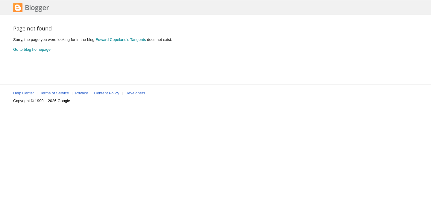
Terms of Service (54, 93)
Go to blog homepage (32, 49)
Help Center (23, 93)
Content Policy (106, 93)
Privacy (81, 93)
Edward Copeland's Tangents (120, 39)
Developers (135, 93)
